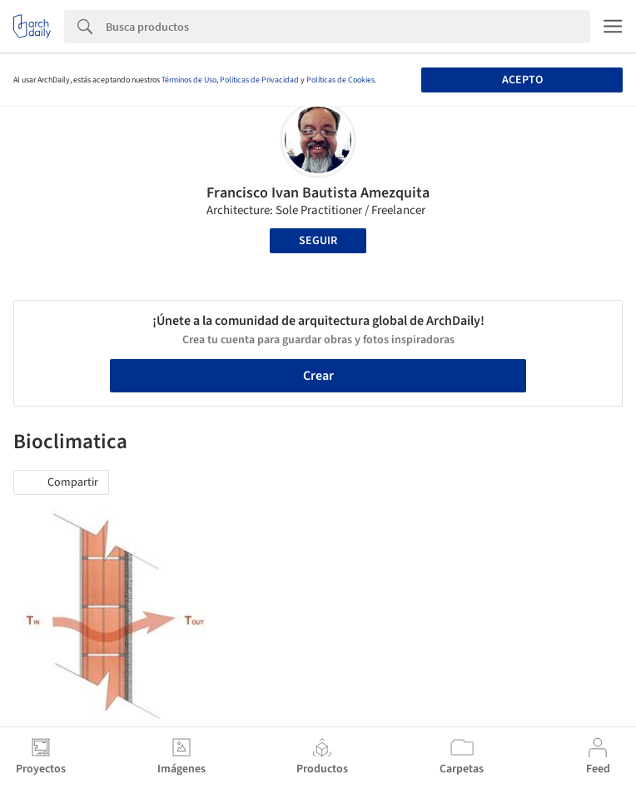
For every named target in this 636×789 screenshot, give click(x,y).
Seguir (318, 240)
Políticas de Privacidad (259, 80)
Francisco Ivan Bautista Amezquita (318, 192)
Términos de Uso (188, 80)
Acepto (522, 80)
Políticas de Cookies (340, 80)
